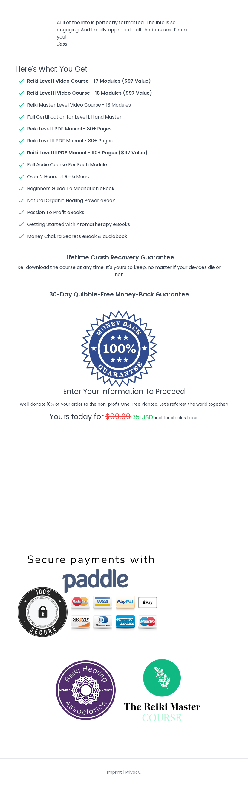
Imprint (114, 772)
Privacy (132, 772)
